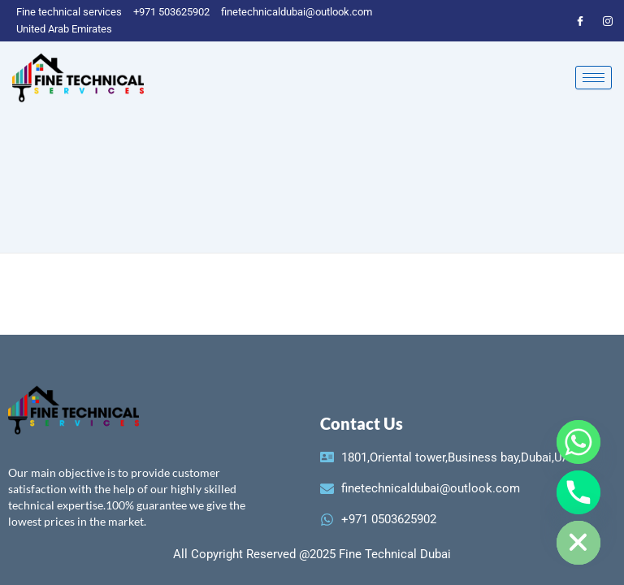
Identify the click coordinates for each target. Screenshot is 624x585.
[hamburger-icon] (593, 77)
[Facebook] (580, 20)
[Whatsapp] (578, 442)
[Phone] (578, 492)
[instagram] (608, 20)
